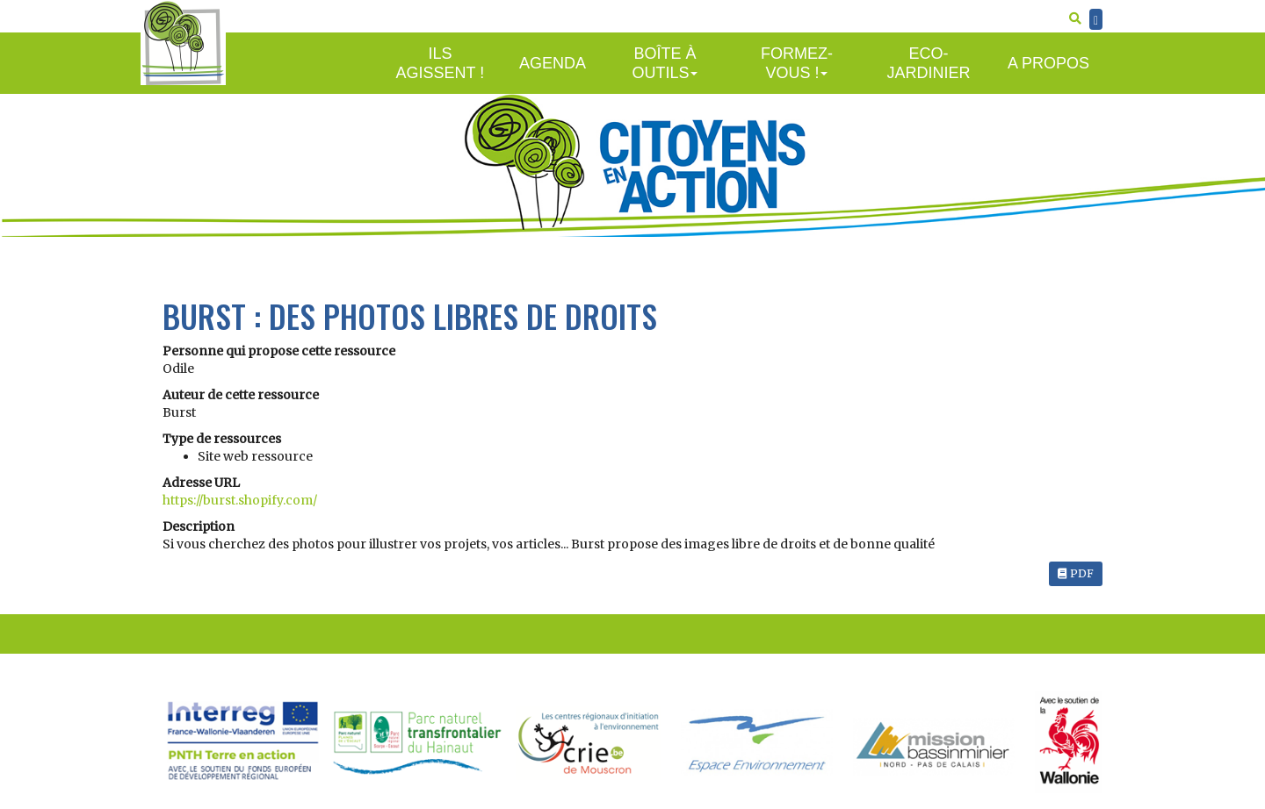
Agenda (552, 63)
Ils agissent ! (440, 63)
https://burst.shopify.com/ (240, 500)
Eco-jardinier (928, 63)
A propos (1048, 63)
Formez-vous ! (797, 63)
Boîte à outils (665, 63)
